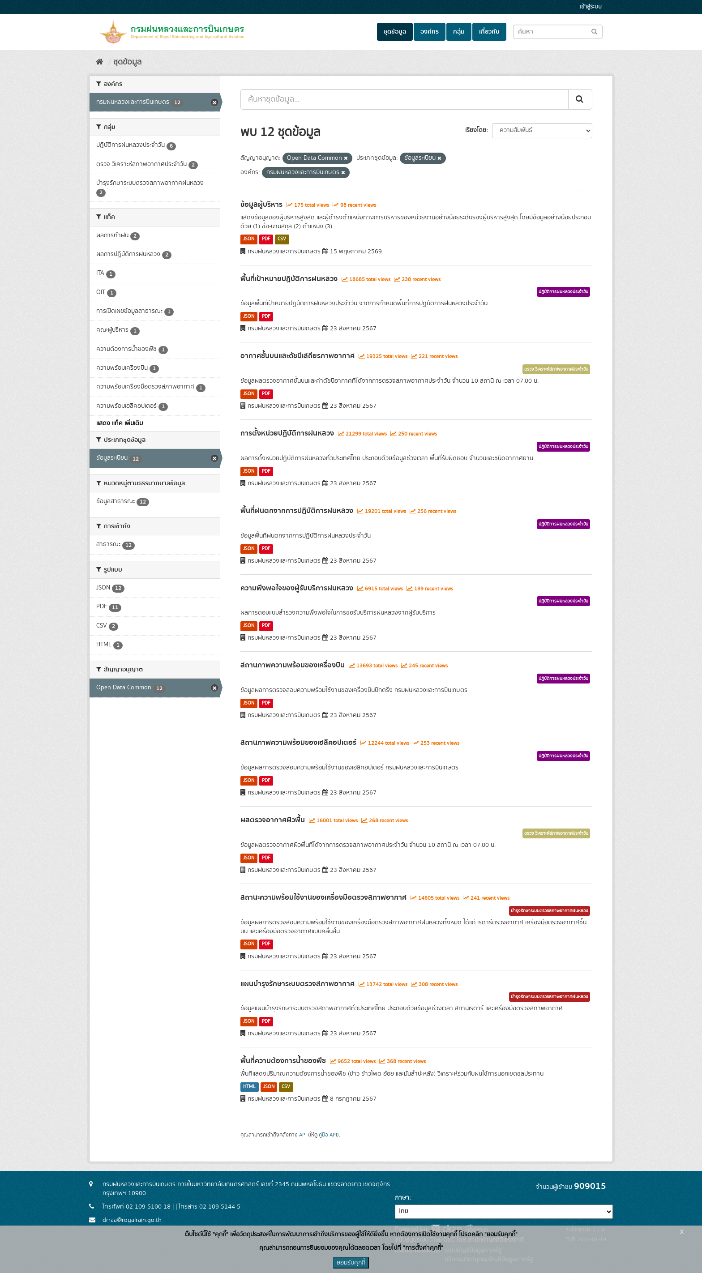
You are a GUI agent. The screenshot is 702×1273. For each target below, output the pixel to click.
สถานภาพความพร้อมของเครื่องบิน (292, 665)
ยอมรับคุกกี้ (351, 1262)
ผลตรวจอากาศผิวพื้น (272, 820)
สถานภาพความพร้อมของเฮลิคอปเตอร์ (298, 742)
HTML (249, 1086)
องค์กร (429, 32)
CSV (282, 239)
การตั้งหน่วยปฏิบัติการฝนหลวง (287, 433)
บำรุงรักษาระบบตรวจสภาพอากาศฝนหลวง (549, 911)
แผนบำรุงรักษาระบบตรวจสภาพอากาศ (297, 984)
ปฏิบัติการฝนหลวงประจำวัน (563, 292)
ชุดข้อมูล (395, 32)
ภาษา (402, 1197)
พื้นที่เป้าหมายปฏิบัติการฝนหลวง (289, 279)
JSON (248, 239)
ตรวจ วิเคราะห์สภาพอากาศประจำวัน (556, 369)
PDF (266, 239)
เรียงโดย (475, 130)
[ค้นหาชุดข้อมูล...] (404, 99)
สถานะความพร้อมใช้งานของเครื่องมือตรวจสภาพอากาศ (323, 897)
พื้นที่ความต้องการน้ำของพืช (283, 1061)
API (303, 1135)
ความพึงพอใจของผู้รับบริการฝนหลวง (296, 588)
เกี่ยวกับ (489, 32)
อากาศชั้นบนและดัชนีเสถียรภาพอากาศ (297, 356)
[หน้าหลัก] (99, 62)
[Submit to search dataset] (594, 31)
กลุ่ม (459, 32)
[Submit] (580, 99)
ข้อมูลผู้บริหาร (261, 204)
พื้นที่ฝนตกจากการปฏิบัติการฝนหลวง (296, 511)
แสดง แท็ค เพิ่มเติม (119, 423)
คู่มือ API (328, 1135)
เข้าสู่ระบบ (591, 7)
